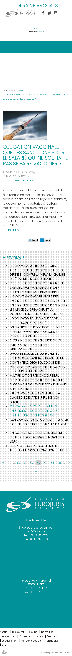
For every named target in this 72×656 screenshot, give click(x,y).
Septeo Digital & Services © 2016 (55, 653)
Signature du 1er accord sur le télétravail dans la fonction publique (39, 448)
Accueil (21, 90)
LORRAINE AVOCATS (36, 5)
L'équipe (32, 631)
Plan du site (51, 640)
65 (52, 462)
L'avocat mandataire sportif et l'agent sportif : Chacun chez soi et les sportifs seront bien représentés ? (39, 301)
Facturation (25, 636)
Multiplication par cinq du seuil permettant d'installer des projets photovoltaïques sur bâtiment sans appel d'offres (38, 382)
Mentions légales (31, 640)
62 (31, 462)
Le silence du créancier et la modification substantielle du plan (37, 311)
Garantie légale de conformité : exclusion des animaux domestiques (37, 355)
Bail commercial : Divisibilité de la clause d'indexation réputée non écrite (35, 397)
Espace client (9, 640)
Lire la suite (11, 230)
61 (25, 462)
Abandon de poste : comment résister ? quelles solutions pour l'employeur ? (39, 424)
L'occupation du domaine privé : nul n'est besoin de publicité (37, 320)
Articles (6, 645)
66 (59, 462)
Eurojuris (52, 636)
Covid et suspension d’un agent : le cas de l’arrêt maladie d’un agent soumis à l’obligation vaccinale (37, 287)
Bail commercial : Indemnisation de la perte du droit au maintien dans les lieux (38, 437)
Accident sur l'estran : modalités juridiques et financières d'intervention (35, 344)
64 (45, 462)
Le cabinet (18, 631)
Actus (39, 636)
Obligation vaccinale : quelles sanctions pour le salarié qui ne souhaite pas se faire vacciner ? (34, 410)
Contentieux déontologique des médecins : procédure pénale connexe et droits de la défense (38, 367)
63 (38, 462)
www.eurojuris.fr (25, 180)
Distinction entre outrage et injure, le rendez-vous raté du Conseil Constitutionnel (38, 331)
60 (18, 462)
